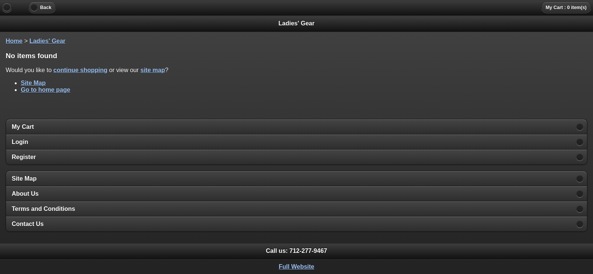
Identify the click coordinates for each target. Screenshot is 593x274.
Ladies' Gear (47, 41)
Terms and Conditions (43, 209)
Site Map (33, 83)
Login (20, 142)
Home (14, 41)
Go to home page (45, 90)
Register (24, 157)
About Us (25, 193)
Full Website (296, 266)
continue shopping (80, 70)
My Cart (23, 127)
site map (152, 70)
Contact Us (27, 224)
